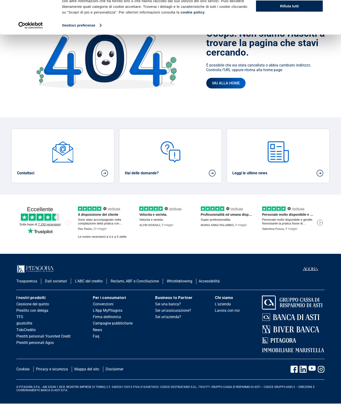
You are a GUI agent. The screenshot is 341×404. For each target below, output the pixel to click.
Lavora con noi (227, 310)
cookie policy (193, 46)
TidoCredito (26, 330)
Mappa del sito (86, 369)
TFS (19, 317)
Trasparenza (26, 281)
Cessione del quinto (32, 304)
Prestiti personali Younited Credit (43, 336)
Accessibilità (209, 281)
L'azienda (223, 304)
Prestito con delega (32, 310)
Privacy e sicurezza (52, 369)
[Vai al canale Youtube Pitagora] (312, 369)
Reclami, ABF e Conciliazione (135, 281)
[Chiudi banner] (333, 7)
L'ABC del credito (89, 281)
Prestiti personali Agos (35, 342)
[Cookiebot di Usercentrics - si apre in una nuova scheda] (30, 58)
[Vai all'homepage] (226, 83)
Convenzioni (103, 304)
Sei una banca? (168, 304)
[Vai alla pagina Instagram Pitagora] (321, 369)
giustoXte (24, 323)
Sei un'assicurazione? (173, 310)
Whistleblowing (179, 281)
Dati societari (56, 281)
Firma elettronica (107, 317)
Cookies (23, 369)
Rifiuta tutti (289, 39)
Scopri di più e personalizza (289, 26)
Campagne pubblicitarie (113, 323)
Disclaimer (114, 369)
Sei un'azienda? (168, 317)
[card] (62, 156)
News (97, 330)
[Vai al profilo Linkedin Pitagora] (303, 369)
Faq (96, 336)
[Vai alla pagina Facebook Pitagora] (294, 369)
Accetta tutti (289, 12)
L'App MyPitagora (107, 310)
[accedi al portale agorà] (314, 269)
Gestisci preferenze (78, 59)
